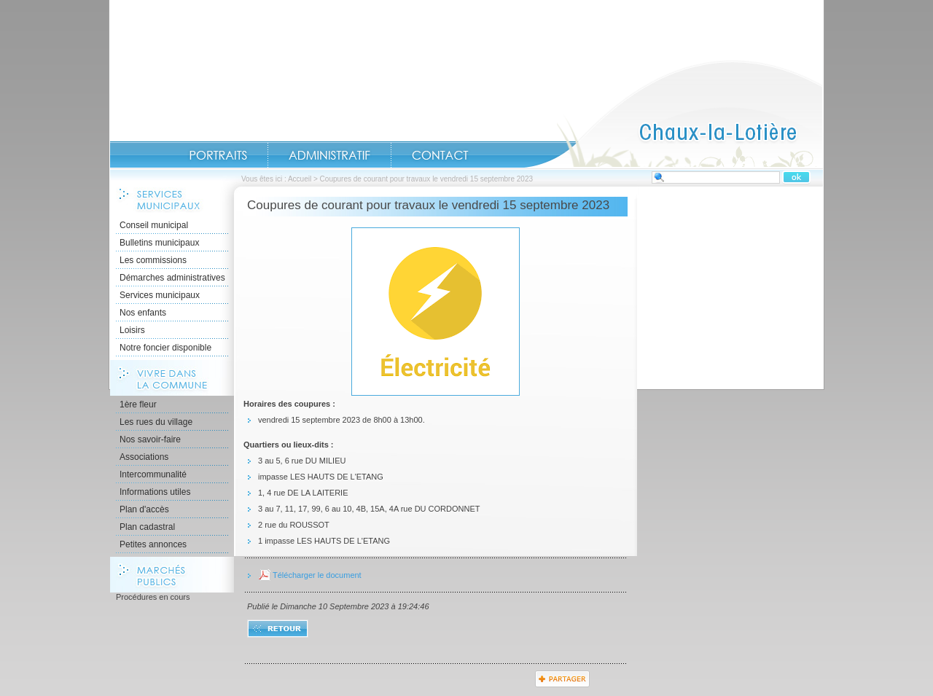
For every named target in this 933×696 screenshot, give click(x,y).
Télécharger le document (317, 575)
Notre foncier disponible (165, 348)
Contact (440, 155)
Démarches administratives (172, 278)
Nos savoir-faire (150, 439)
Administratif (329, 155)
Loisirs (132, 330)
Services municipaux (160, 295)
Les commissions (153, 260)
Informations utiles (155, 492)
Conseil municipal (154, 225)
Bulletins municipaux (159, 243)
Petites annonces (153, 544)
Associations (144, 457)
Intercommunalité (153, 474)
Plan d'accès (144, 509)
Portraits (218, 155)
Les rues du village (156, 422)
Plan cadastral (147, 527)
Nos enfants (143, 313)
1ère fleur (138, 404)
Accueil (673, 114)
